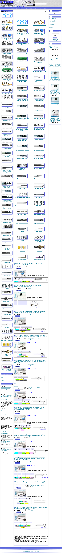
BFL (1, 375)
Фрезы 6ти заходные (7, 220)
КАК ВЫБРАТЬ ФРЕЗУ (47, 8)
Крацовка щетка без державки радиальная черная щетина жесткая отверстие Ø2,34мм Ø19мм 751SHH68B (55, 105)
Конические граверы (21, 169)
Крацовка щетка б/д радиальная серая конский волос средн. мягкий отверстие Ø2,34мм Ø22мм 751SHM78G (55, 80)
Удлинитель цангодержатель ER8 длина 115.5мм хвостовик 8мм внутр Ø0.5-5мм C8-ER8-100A (55, 47)
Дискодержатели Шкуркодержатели (7, 360)
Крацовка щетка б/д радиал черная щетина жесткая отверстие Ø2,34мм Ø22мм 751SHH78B (55, 93)
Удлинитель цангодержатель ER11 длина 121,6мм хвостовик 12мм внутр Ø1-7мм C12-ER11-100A (55, 53)
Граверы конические (7, 240)
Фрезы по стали (7, 64)
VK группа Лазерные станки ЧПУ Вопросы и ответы (6, 388)
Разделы (59, 16)
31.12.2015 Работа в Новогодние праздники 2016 (6, 423)
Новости (3, 384)
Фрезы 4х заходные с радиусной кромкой (7, 206)
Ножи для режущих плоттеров (7, 338)
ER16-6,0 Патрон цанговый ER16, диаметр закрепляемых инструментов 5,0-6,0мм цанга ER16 (28, 286)
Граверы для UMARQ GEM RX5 (7, 44)
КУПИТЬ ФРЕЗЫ (24, 8)
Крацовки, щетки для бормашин (7, 352)
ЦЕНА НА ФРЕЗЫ (38, 8)
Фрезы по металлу (7, 57)
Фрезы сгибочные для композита (7, 161)
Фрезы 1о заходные (7, 118)
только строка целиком (41, 2)
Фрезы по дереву (7, 84)
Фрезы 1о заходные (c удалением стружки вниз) (7, 125)
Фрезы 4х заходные (7, 191)
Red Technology (4, 378)
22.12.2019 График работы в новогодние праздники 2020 (6, 396)
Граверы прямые (7, 254)
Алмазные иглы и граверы (7, 22)
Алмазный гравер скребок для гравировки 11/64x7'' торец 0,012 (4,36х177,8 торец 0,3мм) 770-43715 (55, 66)
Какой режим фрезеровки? (54, 20)
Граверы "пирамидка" (7, 233)
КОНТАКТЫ (31, 8)
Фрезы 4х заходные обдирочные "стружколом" (7, 198)
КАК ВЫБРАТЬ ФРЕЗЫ (7, 16)
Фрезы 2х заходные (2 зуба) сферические (7, 154)
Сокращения (51, 24)
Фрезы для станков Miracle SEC (7, 29)
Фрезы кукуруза (7, 293)
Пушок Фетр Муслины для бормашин (7, 345)
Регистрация (55, 40)
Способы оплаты (52, 21)
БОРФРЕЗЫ (7, 286)
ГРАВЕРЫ (7, 227)
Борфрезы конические (7, 299)
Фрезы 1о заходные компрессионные (7, 132)
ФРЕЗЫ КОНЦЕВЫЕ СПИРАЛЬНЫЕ (7, 98)
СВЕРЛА (7, 319)
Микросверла (7, 325)
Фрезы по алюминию (7, 51)
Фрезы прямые (7, 273)
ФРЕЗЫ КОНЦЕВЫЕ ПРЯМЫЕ (7, 267)
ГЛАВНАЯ (13, 8)
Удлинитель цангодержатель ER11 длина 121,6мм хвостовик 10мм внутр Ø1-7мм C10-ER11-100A (55, 59)
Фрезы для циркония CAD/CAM (7, 77)
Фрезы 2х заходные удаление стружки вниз (7, 177)
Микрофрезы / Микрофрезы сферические (34, 410)
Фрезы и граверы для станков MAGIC (7, 36)
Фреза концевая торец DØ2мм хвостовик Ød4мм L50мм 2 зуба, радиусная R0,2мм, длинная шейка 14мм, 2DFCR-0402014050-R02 (29, 435)
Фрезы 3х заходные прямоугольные (7, 184)
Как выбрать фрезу (52, 18)
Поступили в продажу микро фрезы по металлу (6, 450)
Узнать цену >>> (30, 317)
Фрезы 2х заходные (7, 139)
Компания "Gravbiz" (17, 14)
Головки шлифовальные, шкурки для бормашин (7, 367)
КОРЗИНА (18, 8)
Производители (4, 374)
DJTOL (2, 377)
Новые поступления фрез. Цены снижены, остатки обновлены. (6, 415)
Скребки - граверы (7, 260)
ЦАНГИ (7, 332)
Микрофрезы (7, 105)
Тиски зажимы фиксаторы (7, 91)
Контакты (51, 27)
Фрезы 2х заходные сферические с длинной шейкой (7, 169)
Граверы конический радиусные (7, 246)
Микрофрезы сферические (38, 81)
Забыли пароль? (55, 39)
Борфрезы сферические (7, 306)
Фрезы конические (7, 111)
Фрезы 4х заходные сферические (7, 213)
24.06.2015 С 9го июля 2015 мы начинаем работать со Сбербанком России (7, 432)
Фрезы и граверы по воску (7, 70)
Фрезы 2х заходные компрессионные (7, 146)
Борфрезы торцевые (7, 312)
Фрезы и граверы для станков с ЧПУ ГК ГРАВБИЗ (31, 551)
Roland (2, 380)
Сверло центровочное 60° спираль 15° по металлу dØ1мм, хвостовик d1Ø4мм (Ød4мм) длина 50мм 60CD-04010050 (30, 508)
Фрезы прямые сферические (7, 280)
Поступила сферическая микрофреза (5, 442)
